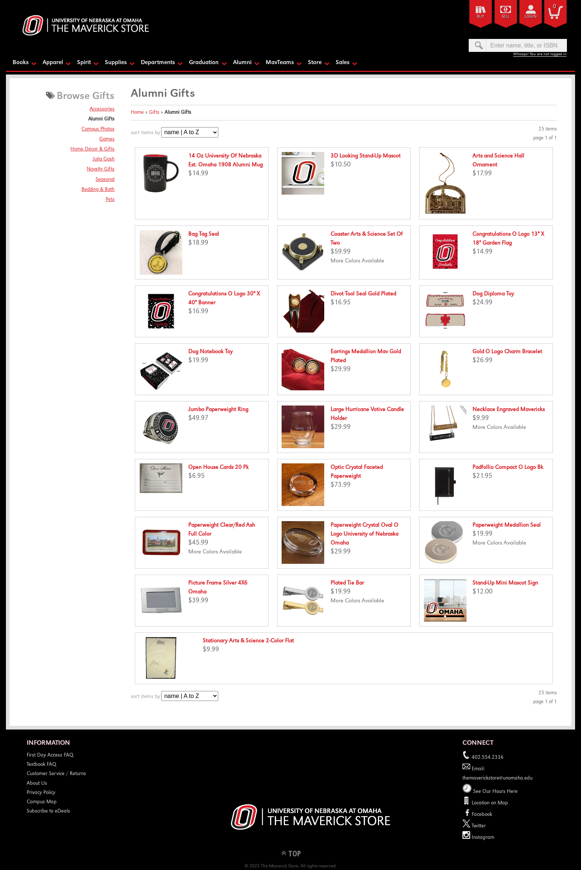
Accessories (102, 109)
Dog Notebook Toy (210, 352)
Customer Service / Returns (56, 774)
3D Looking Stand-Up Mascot (366, 156)
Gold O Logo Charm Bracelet (507, 352)
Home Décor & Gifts (92, 149)
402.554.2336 (483, 757)
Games (106, 139)
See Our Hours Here (490, 791)
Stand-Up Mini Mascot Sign (505, 583)
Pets (110, 199)
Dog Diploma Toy (493, 294)
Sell (505, 17)
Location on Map (489, 803)
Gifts (154, 112)
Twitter (474, 826)
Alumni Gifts (101, 119)
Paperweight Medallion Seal (506, 526)
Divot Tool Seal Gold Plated (363, 294)
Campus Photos (98, 129)
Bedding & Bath (98, 189)
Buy (480, 17)
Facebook (477, 814)
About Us (37, 783)
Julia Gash (103, 159)
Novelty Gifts (100, 169)
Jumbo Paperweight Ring (218, 410)
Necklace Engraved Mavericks (508, 410)
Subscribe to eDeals (48, 811)
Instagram (478, 837)
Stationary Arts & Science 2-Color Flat (248, 641)
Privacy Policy (41, 792)
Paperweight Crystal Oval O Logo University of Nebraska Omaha (364, 534)
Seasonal (105, 179)
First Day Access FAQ (50, 755)
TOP (294, 852)
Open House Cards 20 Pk (218, 468)
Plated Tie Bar (347, 583)
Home (137, 112)
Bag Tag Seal (203, 235)
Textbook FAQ (41, 764)
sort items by (145, 133)
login (531, 17)
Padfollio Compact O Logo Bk (507, 468)
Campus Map (42, 802)
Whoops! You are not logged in (540, 54)
